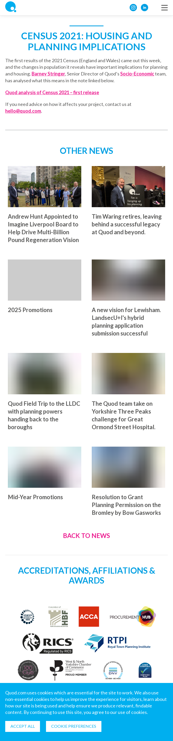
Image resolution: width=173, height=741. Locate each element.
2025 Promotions (30, 309)
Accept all (22, 726)
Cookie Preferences (73, 726)
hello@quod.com (23, 111)
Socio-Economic (137, 74)
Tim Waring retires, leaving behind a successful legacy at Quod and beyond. (127, 224)
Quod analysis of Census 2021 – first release (52, 92)
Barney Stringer (48, 74)
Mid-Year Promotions (35, 497)
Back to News (86, 535)
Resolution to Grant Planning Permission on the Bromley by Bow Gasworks (126, 504)
